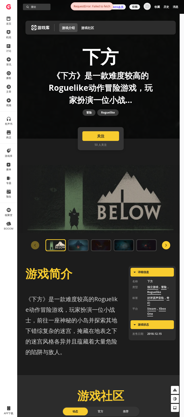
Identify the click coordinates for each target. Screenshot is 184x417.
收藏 (157, 7)
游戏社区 (87, 28)
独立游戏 (152, 304)
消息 (175, 7)
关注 (100, 153)
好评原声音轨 (155, 315)
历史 (166, 7)
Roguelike (108, 124)
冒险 (89, 124)
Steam (151, 326)
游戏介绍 (68, 28)
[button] (175, 390)
